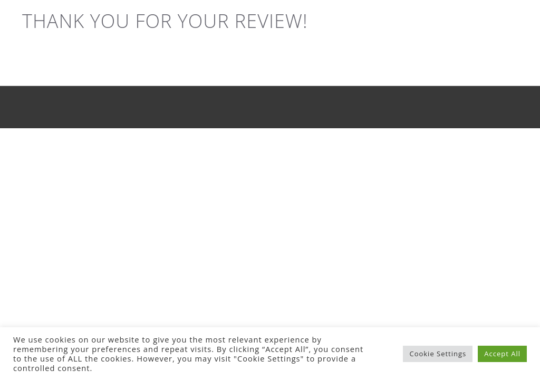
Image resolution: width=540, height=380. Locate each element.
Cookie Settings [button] (437, 353)
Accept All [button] (502, 353)
